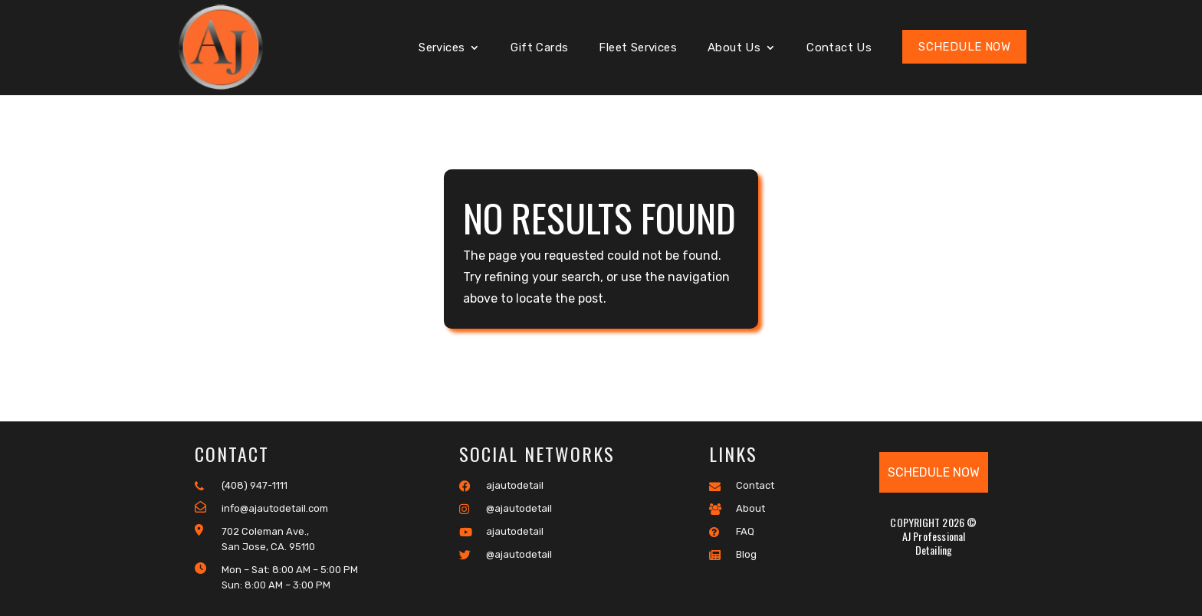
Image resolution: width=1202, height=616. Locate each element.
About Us (734, 48)
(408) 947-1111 (241, 486)
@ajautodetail (505, 509)
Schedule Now (964, 47)
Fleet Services (638, 48)
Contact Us (839, 48)
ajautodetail (501, 486)
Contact (741, 486)
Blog (733, 555)
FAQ (731, 532)
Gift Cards (539, 48)
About (737, 509)
